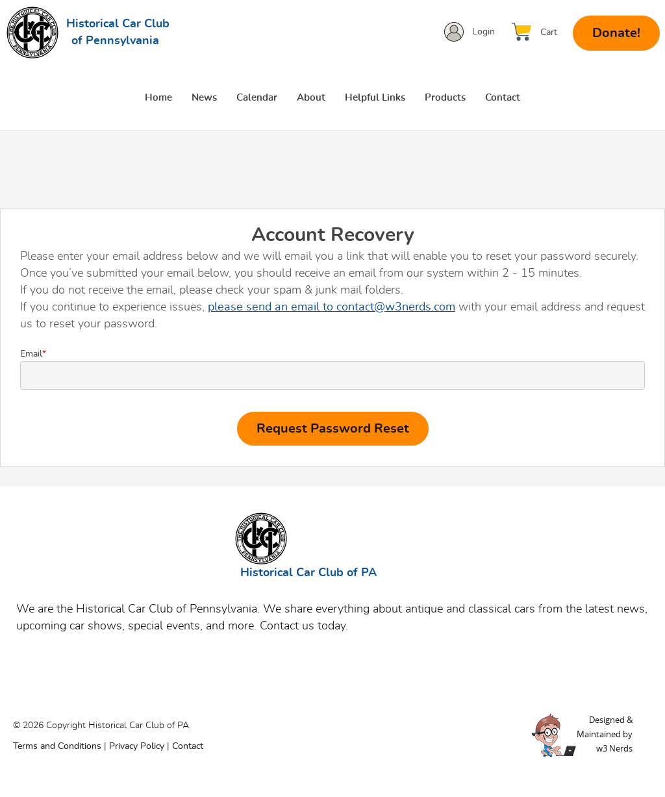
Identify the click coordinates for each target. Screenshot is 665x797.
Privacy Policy (136, 746)
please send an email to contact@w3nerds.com (331, 307)
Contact (502, 98)
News (204, 98)
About (311, 98)
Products (445, 98)
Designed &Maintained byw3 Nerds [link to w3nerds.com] (605, 734)
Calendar (256, 98)
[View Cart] (538, 32)
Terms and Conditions (57, 746)
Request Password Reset (333, 428)
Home (158, 98)
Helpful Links (375, 98)
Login (483, 31)
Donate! (616, 33)
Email (332, 369)
